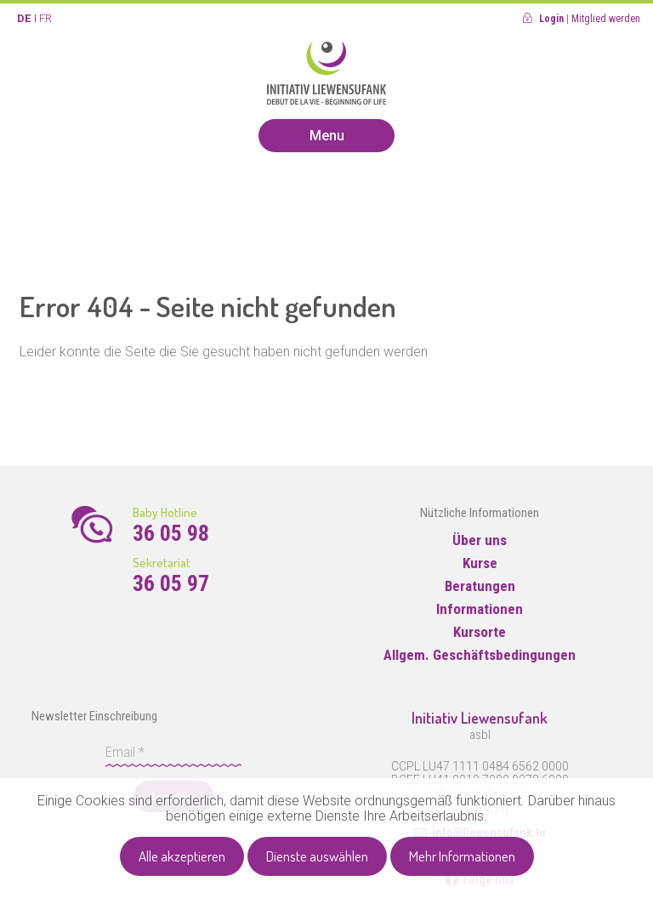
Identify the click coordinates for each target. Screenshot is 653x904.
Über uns (479, 540)
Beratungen (480, 585)
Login (551, 19)
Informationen (479, 608)
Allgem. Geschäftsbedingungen (479, 654)
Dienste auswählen (317, 856)
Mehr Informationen (462, 856)
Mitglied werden (605, 19)
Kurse (480, 562)
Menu (326, 136)
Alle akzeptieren (182, 856)
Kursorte (479, 631)
